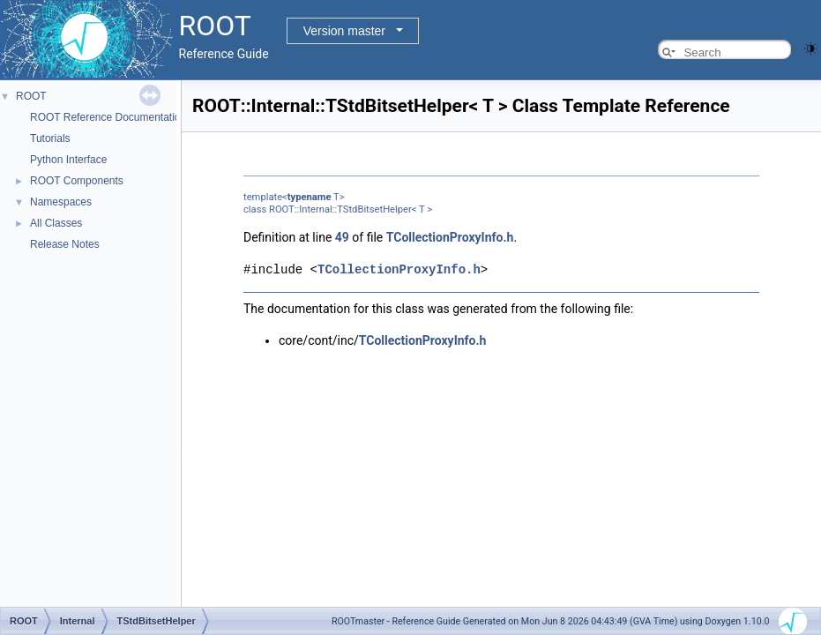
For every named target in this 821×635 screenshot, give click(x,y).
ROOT (31, 96)
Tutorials (50, 138)
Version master (344, 31)
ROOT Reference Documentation (108, 117)
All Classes (56, 223)
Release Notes (65, 244)
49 (342, 237)
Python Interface (68, 159)
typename (309, 197)
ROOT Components (76, 181)
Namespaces (61, 202)
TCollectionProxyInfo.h (450, 237)
